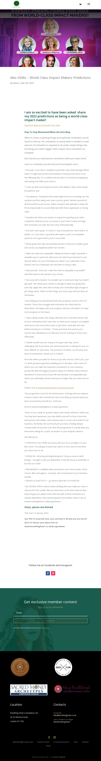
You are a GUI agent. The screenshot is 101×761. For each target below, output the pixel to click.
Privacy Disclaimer (62, 742)
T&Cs (76, 742)
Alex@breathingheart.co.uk (65, 715)
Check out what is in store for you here (42, 125)
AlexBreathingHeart (62, 722)
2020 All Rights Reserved (23, 742)
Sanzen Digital (59, 757)
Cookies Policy (43, 742)
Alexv (16, 82)
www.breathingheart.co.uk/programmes (56, 387)
